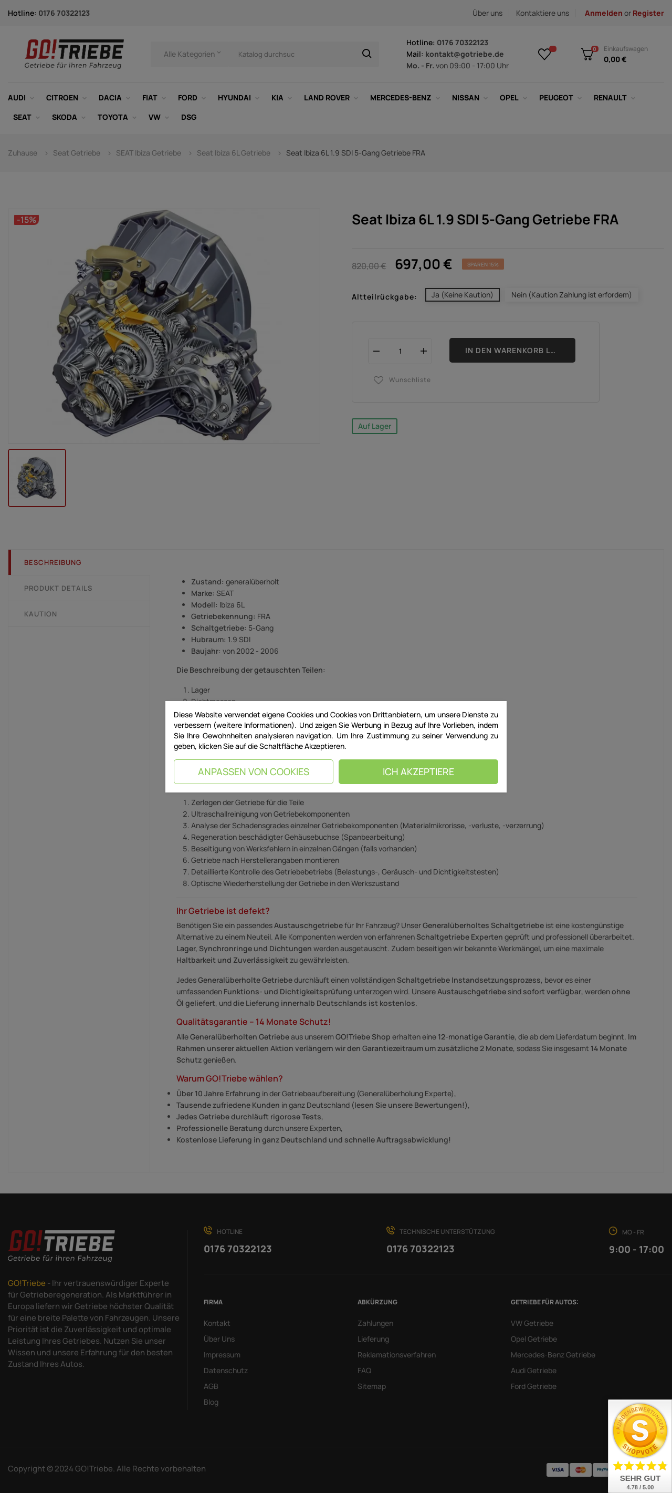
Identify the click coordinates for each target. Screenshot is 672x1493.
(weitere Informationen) (254, 725)
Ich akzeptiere (418, 771)
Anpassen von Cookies (253, 771)
